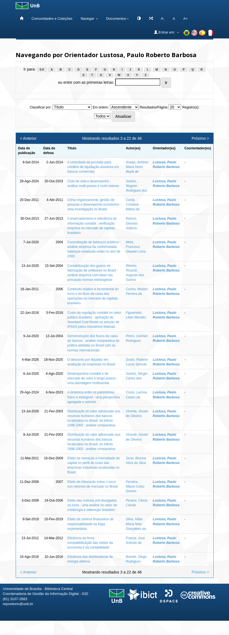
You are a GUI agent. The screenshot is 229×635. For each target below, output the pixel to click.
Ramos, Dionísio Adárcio (131, 223)
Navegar (89, 18)
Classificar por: (40, 107)
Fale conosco (196, 629)
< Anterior (28, 138)
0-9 (42, 69)
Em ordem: (101, 107)
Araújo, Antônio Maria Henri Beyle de (137, 167)
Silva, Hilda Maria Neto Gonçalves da (136, 523)
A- (162, 18)
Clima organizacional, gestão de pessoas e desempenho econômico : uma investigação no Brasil (94, 204)
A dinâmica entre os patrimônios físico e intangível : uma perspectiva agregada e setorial (93, 397)
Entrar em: (166, 32)
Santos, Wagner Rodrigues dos (136, 185)
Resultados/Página (154, 107)
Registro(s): (190, 107)
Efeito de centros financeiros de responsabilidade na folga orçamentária (90, 523)
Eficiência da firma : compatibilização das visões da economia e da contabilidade (90, 542)
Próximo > (200, 138)
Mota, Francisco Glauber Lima (135, 246)
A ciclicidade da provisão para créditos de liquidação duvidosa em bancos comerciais (93, 167)
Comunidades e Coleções (52, 18)
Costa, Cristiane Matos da (132, 204)
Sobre (220, 629)
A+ (185, 18)
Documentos (117, 18)
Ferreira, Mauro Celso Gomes (135, 486)
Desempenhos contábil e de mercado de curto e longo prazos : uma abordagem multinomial (92, 378)
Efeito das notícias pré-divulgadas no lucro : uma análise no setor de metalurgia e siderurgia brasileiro (92, 505)
